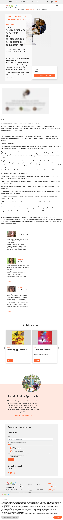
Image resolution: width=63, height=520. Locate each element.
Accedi (55, 1)
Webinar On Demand (30, 9)
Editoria (13, 447)
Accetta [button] (57, 517)
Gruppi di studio (20, 9)
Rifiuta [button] (48, 517)
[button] (61, 495)
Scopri (9, 311)
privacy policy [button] (20, 512)
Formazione (14, 450)
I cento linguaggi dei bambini (17, 350)
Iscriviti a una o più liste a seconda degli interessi (17, 442)
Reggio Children (9, 1)
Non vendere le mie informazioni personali (46, 509)
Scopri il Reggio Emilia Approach (22, 415)
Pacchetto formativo (42, 9)
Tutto (11, 444)
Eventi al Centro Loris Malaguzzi (18, 448)
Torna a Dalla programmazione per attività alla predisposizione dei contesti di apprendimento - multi (16, 18)
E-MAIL (9, 436)
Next (57, 347)
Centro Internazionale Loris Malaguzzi (23, 1)
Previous (3, 347)
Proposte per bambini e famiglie (18, 451)
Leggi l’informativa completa (15, 456)
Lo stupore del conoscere (42, 350)
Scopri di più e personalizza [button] (10, 517)
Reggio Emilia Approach (37, 1)
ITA (48, 1)
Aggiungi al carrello (45, 75)
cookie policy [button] (6, 505)
